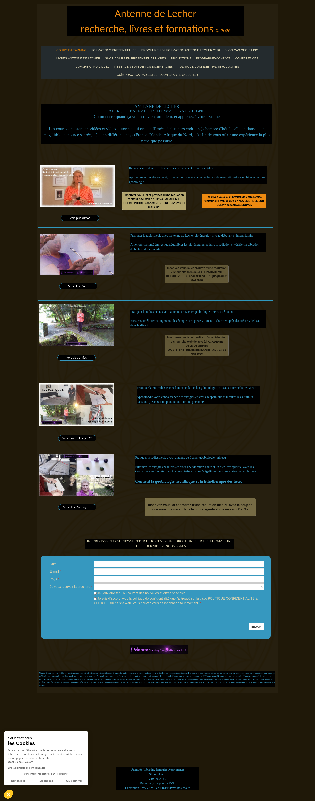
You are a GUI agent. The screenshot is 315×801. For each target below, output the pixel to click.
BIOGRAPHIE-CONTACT (213, 58)
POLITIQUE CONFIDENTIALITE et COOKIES (208, 66)
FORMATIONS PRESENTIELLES (114, 50)
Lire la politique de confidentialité (26, 767)
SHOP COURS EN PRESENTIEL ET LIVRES (135, 58)
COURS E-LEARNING (71, 50)
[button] (8, 794)
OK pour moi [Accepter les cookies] (74, 781)
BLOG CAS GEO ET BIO (241, 50)
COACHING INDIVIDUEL (92, 66)
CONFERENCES (246, 58)
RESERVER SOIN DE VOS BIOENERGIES (143, 66)
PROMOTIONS (181, 58)
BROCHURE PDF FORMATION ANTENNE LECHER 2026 (180, 50)
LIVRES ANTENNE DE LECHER (78, 58)
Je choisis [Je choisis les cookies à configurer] (46, 781)
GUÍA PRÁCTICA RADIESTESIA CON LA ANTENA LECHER (157, 74)
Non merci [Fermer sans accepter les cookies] (18, 781)
